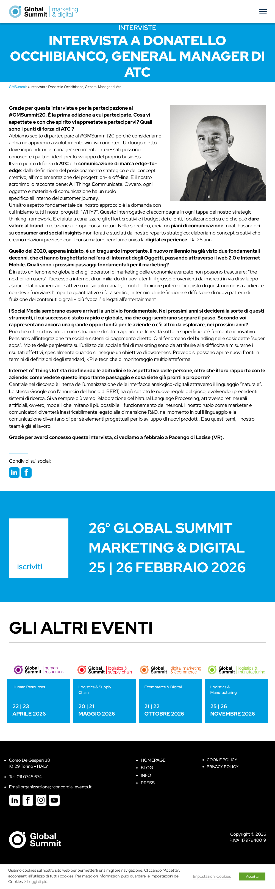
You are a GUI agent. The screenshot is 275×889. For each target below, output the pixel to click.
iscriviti (29, 566)
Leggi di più (37, 881)
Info (146, 775)
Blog (147, 768)
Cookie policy (222, 760)
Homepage (153, 760)
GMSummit (18, 86)
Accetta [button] (252, 876)
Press (148, 783)
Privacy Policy (222, 766)
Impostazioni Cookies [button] (212, 876)
